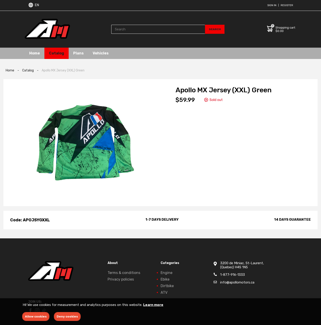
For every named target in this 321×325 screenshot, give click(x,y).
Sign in (271, 5)
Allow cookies (36, 316)
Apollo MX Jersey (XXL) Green (63, 70)
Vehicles (101, 53)
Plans (78, 53)
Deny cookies (67, 316)
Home (34, 53)
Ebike (165, 279)
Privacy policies (121, 279)
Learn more (153, 305)
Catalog (56, 53)
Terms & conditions (124, 273)
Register (287, 5)
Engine (166, 273)
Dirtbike (167, 286)
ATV (164, 292)
